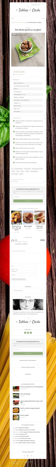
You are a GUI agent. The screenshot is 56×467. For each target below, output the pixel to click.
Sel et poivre (14, 173)
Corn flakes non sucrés (37, 168)
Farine (13, 171)
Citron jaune (27, 168)
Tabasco (21, 173)
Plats (21, 22)
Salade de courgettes (24, 415)
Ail (12, 168)
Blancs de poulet (19, 168)
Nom (12, 266)
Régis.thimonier (16, 432)
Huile (18, 171)
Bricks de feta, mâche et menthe (27, 442)
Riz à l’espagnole (28, 226)
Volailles (24, 22)
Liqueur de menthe (23, 427)
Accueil (12, 22)
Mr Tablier (15, 438)
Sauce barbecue (34, 171)
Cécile (22, 179)
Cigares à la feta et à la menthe (27, 430)
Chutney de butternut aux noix (26, 440)
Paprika (27, 171)
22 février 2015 (14, 179)
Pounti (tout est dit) (24, 436)
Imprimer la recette (19, 71)
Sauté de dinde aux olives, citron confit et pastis (16, 228)
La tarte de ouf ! (23, 434)
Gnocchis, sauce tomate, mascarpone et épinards (30, 408)
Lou (16, 240)
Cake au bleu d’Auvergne (25, 394)
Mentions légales (15, 463)
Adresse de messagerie (14, 270)
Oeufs (22, 171)
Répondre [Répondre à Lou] (42, 240)
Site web (13, 274)
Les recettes (17, 22)
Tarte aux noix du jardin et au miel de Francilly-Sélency (31, 387)
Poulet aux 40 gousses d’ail (40, 227)
